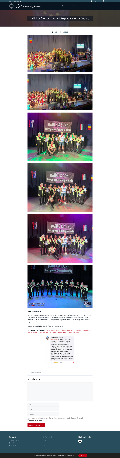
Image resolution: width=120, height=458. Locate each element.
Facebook (107, 1)
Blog (95, 6)
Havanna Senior (28, 6)
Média (86, 6)
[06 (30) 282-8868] (91, 1)
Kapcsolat (106, 6)
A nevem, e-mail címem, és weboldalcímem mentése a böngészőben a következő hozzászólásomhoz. (56, 419)
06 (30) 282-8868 (96, 1)
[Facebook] (103, 1)
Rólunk (75, 6)
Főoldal (64, 6)
